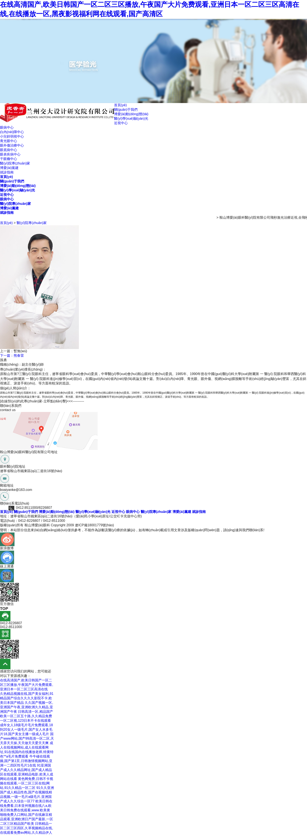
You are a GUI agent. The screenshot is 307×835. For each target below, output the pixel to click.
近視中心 (121, 123)
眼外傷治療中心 (12, 145)
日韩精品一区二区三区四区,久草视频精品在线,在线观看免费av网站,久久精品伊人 (26, 828)
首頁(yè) (120, 105)
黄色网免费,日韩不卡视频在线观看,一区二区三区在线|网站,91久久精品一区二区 (26, 783)
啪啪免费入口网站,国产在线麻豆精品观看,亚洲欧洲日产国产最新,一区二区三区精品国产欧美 (26, 819)
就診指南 (7, 172)
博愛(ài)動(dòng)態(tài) (131, 114)
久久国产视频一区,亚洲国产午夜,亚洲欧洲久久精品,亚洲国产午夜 (26, 707)
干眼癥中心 (8, 159)
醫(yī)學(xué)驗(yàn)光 (131, 118)
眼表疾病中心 (10, 154)
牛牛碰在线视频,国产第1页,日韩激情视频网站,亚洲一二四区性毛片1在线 (26, 761)
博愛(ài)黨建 (9, 168)
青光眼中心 (8, 141)
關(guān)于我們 (126, 109)
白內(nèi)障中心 (12, 132)
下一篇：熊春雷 (12, 355)
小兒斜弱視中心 (12, 136)
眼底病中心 (8, 150)
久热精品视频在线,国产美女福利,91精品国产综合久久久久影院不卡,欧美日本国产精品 (27, 698)
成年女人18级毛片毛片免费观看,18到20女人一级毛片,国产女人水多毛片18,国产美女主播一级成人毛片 (26, 729)
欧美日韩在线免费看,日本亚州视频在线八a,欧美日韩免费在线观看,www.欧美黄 (26, 805)
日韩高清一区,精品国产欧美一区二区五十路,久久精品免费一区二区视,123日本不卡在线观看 (26, 716)
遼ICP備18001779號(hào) (94, 525)
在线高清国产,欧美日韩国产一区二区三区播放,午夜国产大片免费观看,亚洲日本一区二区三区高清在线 (26, 684)
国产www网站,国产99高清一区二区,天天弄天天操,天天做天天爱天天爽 (27, 738)
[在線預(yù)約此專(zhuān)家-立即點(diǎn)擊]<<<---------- (42, 401)
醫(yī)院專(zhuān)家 (15, 163)
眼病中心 (7, 127)
